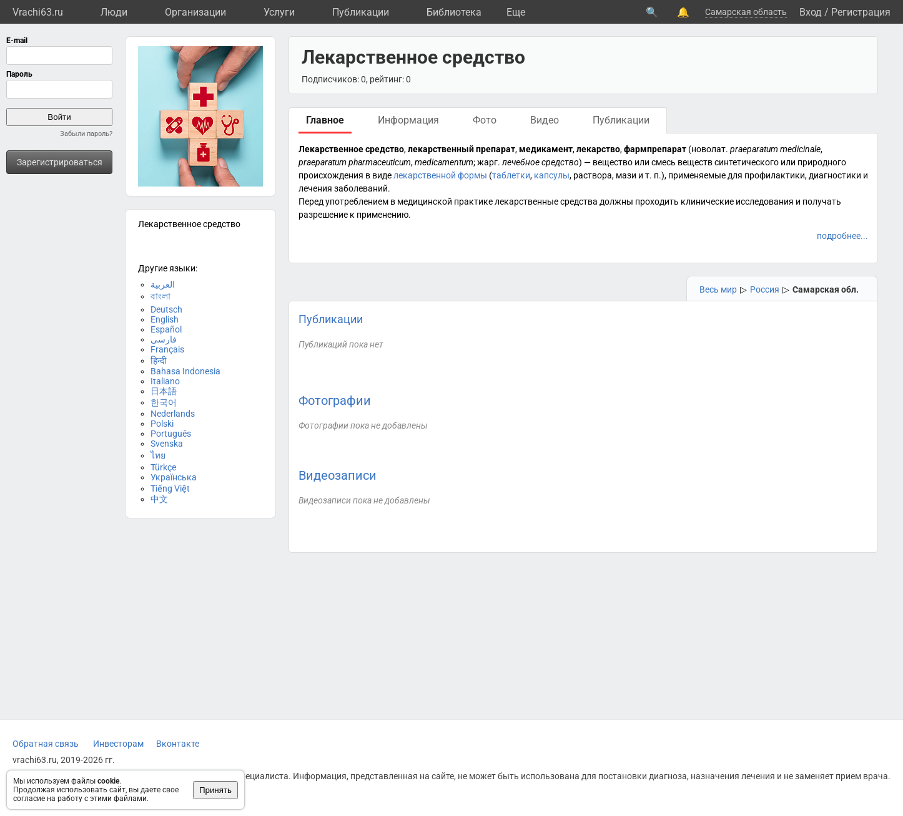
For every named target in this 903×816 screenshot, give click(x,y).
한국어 (163, 402)
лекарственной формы (440, 175)
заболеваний (361, 188)
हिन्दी (158, 361)
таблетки (511, 175)
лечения (315, 188)
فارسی (163, 339)
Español (166, 329)
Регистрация (861, 12)
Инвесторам (118, 744)
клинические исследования (737, 201)
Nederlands (172, 414)
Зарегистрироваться (59, 162)
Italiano (165, 381)
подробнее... (842, 236)
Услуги (279, 12)
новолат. (709, 149)
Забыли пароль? (86, 134)
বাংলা (160, 296)
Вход (810, 12)
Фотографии (335, 400)
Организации (195, 12)
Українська (173, 477)
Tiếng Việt (170, 488)
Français (167, 349)
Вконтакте (177, 744)
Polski (162, 424)
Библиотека (454, 12)
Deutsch (166, 309)
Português (170, 434)
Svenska (166, 444)
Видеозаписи (338, 475)
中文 (159, 499)
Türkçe (163, 467)
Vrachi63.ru (37, 12)
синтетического (746, 162)
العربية (162, 284)
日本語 (163, 391)
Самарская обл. (825, 289)
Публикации (360, 12)
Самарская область (746, 12)
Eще (515, 12)
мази (626, 175)
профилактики (774, 175)
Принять (215, 790)
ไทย (157, 455)
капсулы (552, 175)
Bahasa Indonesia (185, 371)
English (164, 319)
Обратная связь (45, 744)
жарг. (488, 162)
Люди (114, 12)
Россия (764, 289)
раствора (592, 175)
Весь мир (718, 289)
